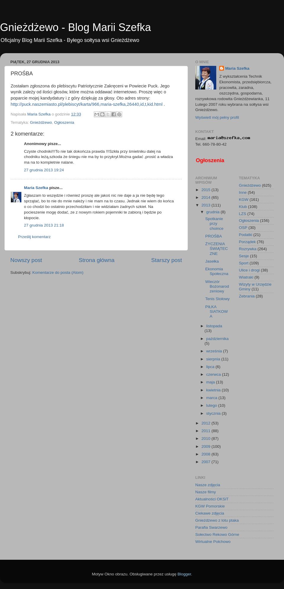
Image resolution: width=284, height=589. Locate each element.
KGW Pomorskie (210, 506)
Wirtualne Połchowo (212, 541)
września (214, 351)
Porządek (247, 242)
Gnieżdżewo (41, 122)
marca (212, 398)
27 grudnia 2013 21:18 (44, 225)
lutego (212, 405)
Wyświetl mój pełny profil (217, 117)
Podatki (245, 234)
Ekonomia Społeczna (216, 271)
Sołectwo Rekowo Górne (217, 534)
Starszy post (166, 260)
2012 (206, 423)
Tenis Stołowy (217, 299)
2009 (206, 446)
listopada (214, 326)
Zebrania (247, 296)
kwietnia (214, 390)
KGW (243, 199)
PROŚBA (213, 236)
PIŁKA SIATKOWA (216, 311)
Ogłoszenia (64, 122)
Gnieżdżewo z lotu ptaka (217, 520)
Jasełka (212, 261)
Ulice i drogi (249, 270)
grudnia (213, 212)
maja (211, 382)
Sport (243, 263)
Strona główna (96, 260)
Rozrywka (247, 249)
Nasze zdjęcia (207, 485)
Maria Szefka (36, 188)
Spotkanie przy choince (214, 223)
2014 (206, 197)
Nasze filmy (205, 492)
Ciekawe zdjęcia (209, 513)
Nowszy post (26, 260)
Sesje (244, 256)
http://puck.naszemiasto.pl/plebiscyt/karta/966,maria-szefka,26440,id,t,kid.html (86, 104)
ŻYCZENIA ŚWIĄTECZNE (216, 249)
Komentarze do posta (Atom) (57, 272)
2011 (206, 431)
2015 (206, 190)
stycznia (214, 413)
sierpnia (213, 359)
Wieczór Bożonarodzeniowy (217, 286)
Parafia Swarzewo (211, 527)
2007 (206, 462)
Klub (243, 206)
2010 (206, 438)
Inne (243, 192)
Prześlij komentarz (34, 237)
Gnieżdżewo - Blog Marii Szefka (75, 27)
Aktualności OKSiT (212, 499)
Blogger (184, 574)
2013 (206, 205)
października (217, 338)
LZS (242, 213)
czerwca (214, 374)
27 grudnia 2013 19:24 (44, 170)
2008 (206, 454)
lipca (211, 367)
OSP (243, 227)
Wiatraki (246, 277)
